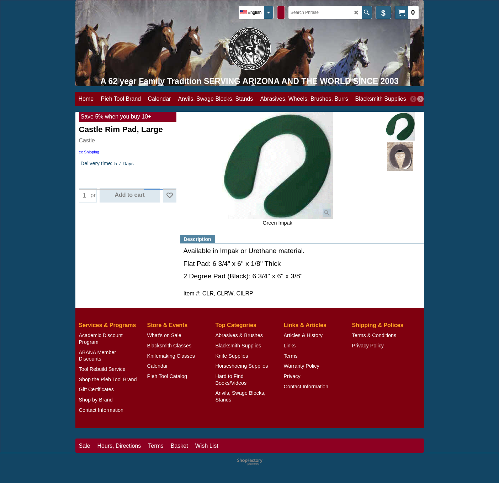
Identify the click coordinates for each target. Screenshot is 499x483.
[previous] (413, 99)
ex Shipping (89, 152)
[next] (420, 99)
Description (197, 239)
